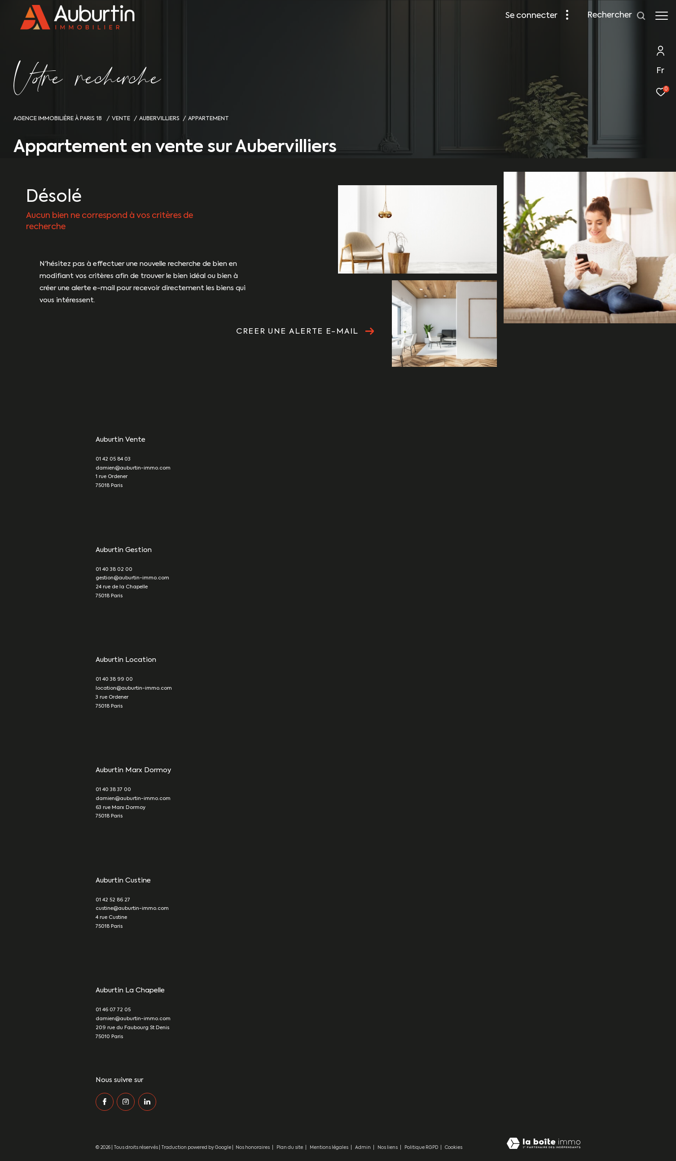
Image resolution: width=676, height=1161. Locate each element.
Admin (363, 1147)
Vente (121, 119)
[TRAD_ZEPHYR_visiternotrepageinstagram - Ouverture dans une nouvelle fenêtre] (126, 1102)
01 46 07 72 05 (113, 1010)
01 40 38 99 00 (114, 679)
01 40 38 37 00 (113, 789)
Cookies (453, 1147)
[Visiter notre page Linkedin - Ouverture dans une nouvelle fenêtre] (147, 1102)
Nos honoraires (253, 1147)
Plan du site (290, 1147)
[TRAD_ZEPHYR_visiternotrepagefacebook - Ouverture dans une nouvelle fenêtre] (105, 1102)
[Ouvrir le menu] (661, 15)
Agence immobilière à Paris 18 (58, 119)
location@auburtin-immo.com (134, 688)
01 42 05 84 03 (113, 459)
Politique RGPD (421, 1147)
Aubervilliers (159, 119)
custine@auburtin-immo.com (132, 908)
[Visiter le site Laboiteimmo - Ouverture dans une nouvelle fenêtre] (543, 1144)
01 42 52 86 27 (113, 900)
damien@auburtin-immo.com (133, 468)
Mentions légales (329, 1147)
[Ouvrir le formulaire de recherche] (616, 15)
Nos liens (388, 1147)
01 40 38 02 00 (114, 569)
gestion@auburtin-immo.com (132, 578)
